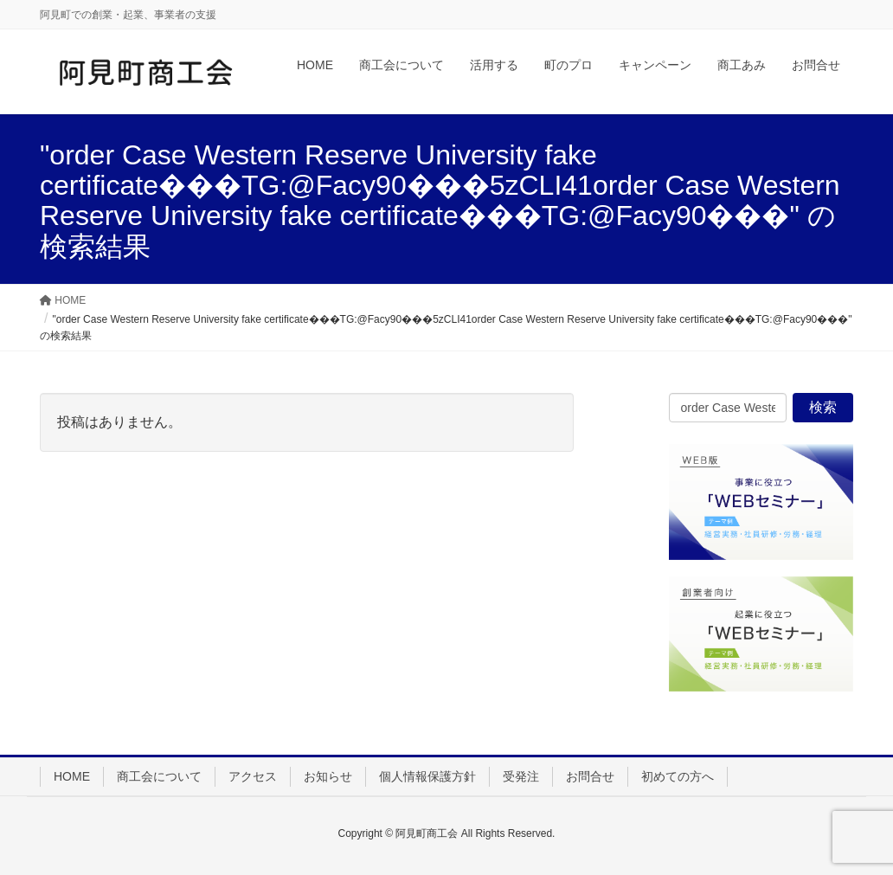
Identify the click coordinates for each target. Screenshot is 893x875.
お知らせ (328, 776)
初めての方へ (677, 776)
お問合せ (590, 776)
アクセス (252, 776)
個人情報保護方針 (427, 776)
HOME (72, 776)
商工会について (159, 776)
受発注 (521, 776)
